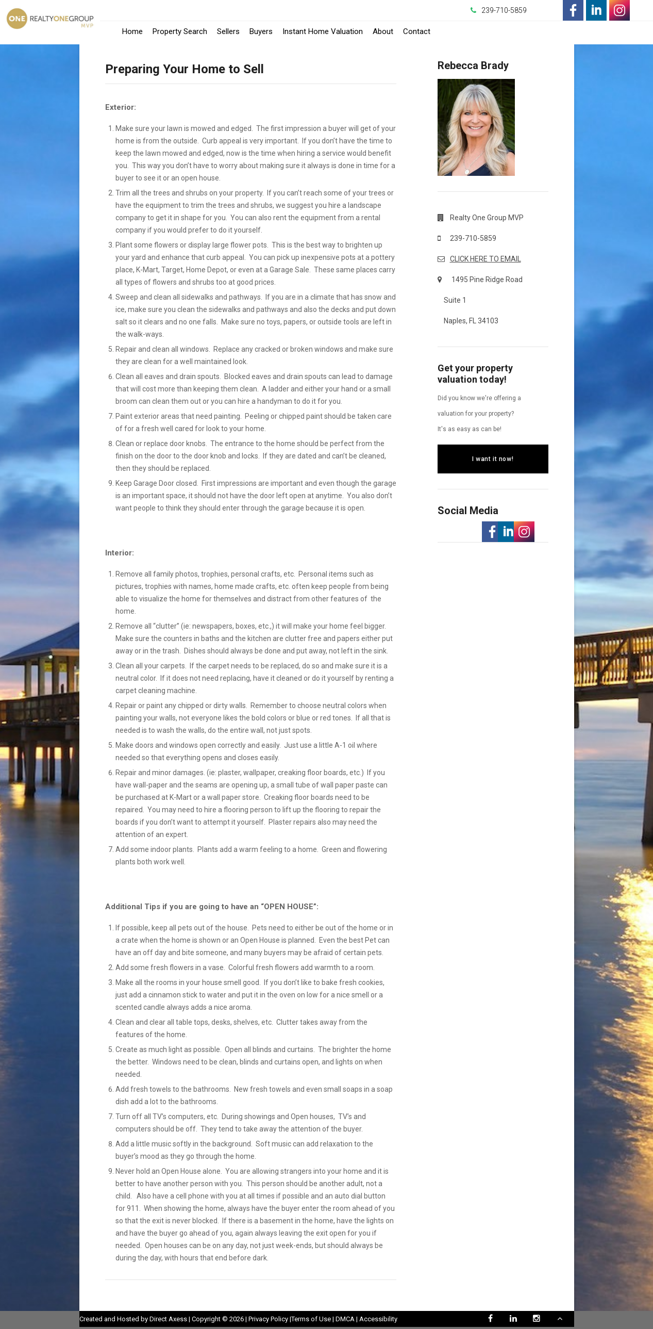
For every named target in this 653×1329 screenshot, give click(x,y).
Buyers (261, 31)
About (383, 31)
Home (132, 31)
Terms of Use (311, 1319)
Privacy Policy (268, 1319)
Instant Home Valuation (322, 31)
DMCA (345, 1319)
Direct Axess (168, 1319)
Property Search (180, 31)
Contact (416, 31)
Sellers (228, 31)
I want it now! (492, 459)
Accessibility (378, 1319)
